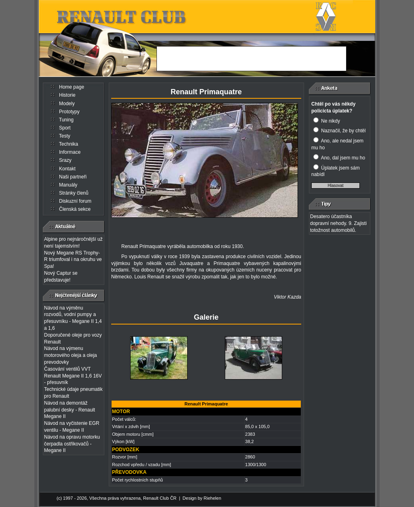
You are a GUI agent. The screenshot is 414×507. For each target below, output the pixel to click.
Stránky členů (74, 193)
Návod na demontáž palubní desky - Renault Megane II (69, 410)
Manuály (68, 185)
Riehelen (212, 498)
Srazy (65, 160)
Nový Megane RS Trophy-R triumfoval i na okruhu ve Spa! (73, 259)
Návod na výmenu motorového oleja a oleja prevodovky (70, 355)
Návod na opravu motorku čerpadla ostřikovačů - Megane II (72, 444)
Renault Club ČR (160, 498)
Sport (65, 128)
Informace (69, 152)
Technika (68, 144)
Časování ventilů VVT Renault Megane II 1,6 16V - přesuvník (73, 376)
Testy (64, 136)
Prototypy (69, 112)
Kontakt (67, 169)
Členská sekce (75, 209)
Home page (71, 87)
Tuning (66, 120)
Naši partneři (73, 177)
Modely (67, 103)
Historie (67, 95)
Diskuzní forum (75, 201)
